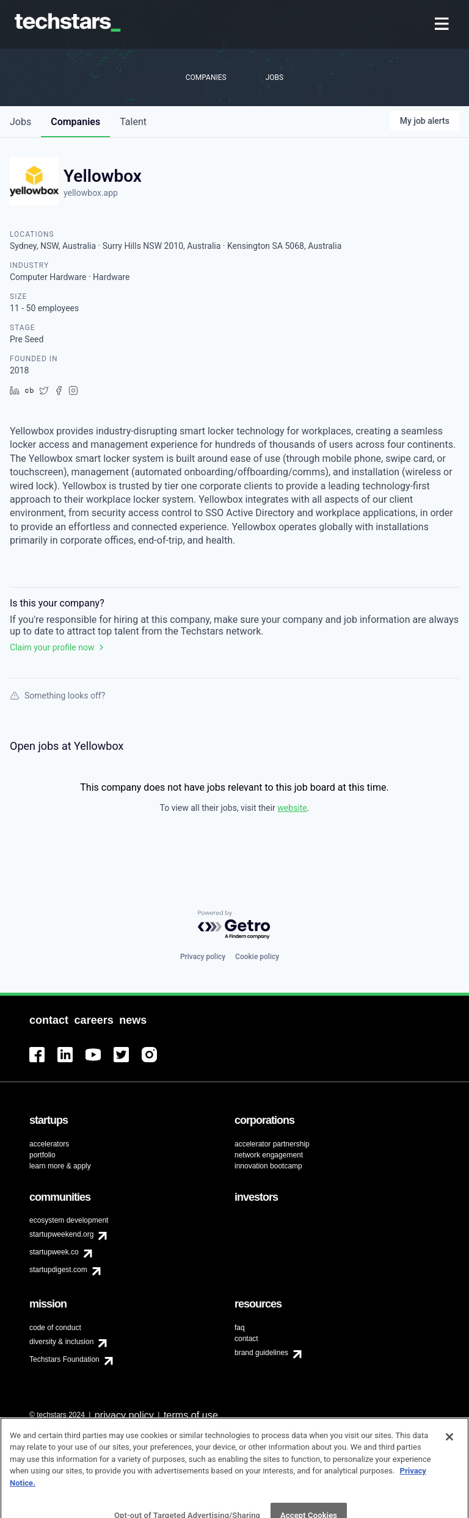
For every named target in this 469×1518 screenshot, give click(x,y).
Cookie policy (257, 956)
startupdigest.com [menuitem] (58, 1269)
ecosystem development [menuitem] (68, 1220)
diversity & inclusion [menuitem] (61, 1341)
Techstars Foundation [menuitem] (64, 1359)
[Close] (449, 1454)
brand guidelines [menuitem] (261, 1352)
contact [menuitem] (246, 1338)
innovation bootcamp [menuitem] (268, 1166)
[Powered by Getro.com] (234, 925)
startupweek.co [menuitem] (54, 1252)
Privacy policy (202, 956)
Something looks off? (57, 695)
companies (75, 122)
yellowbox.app (91, 193)
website (292, 808)
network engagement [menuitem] (268, 1155)
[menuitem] (443, 24)
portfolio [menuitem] (42, 1155)
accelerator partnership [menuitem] (272, 1144)
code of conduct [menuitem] (55, 1327)
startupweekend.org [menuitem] (61, 1234)
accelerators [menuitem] (49, 1144)
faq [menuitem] (239, 1327)
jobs (20, 122)
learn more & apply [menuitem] (60, 1166)
